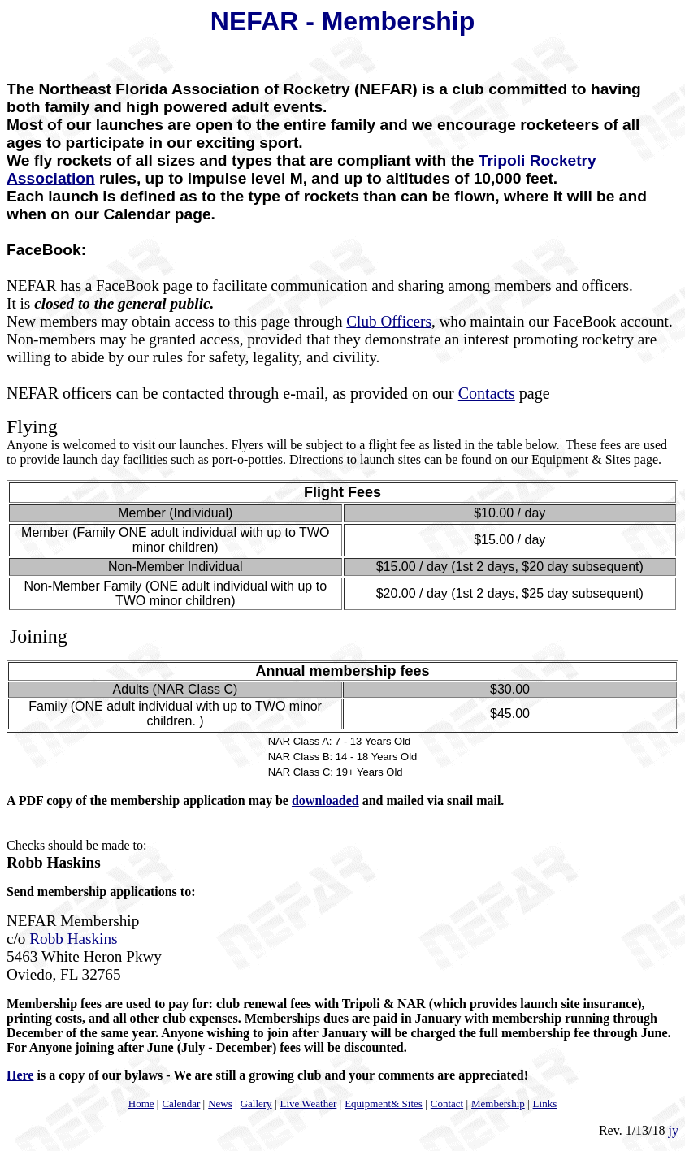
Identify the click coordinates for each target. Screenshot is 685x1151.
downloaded (325, 800)
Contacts (486, 393)
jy (673, 1130)
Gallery (256, 1103)
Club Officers (388, 321)
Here (20, 1075)
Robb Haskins (73, 938)
